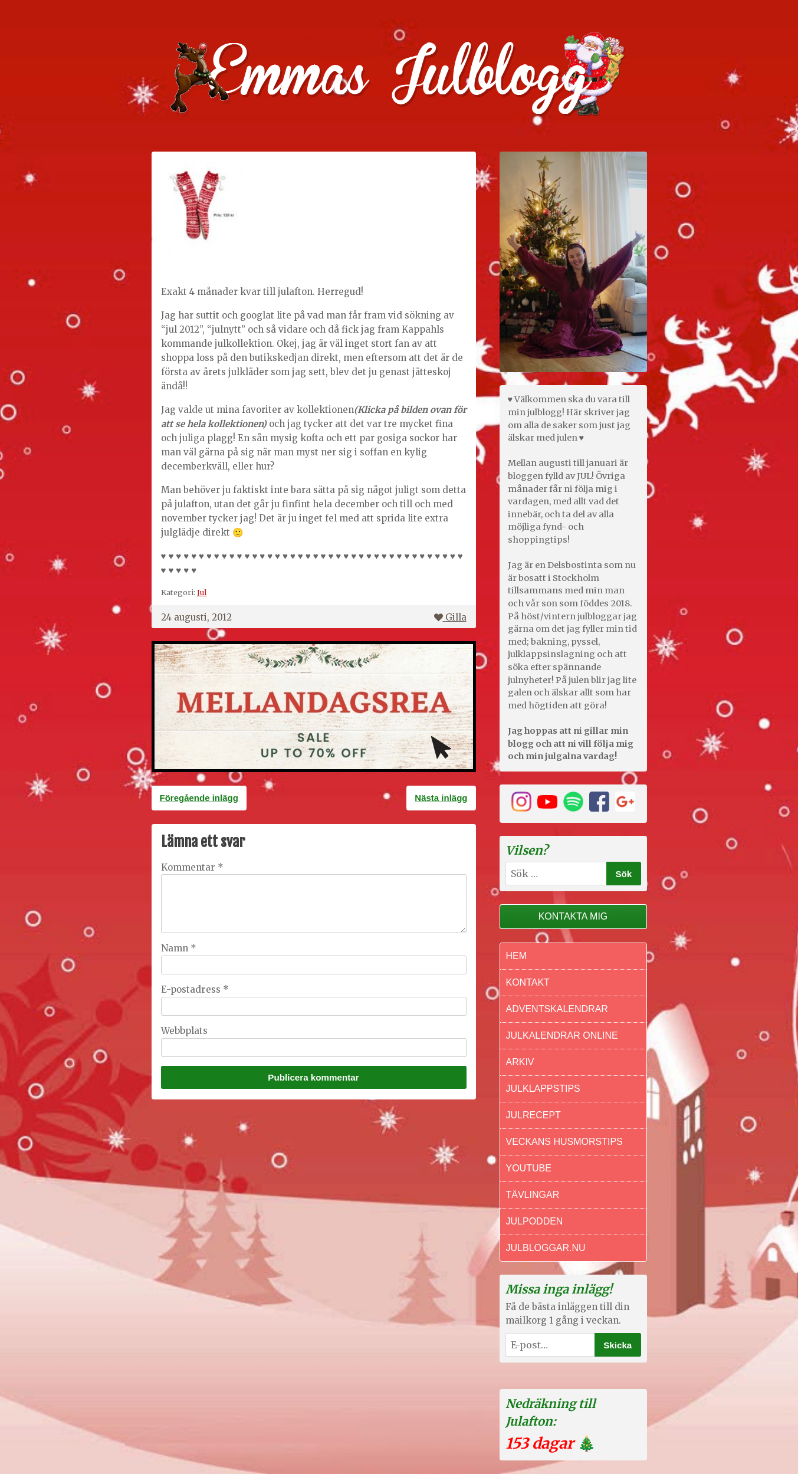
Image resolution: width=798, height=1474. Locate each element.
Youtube (528, 1168)
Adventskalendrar (557, 1009)
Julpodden (534, 1221)
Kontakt (528, 982)
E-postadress (195, 989)
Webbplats (184, 1030)
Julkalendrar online (562, 1035)
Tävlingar (533, 1195)
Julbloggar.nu (546, 1248)
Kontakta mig (573, 916)
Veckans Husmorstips (564, 1142)
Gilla (450, 617)
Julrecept (533, 1115)
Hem (516, 956)
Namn (178, 948)
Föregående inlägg (199, 798)
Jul (202, 592)
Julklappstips (543, 1089)
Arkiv (520, 1062)
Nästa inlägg (441, 798)
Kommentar (192, 867)
